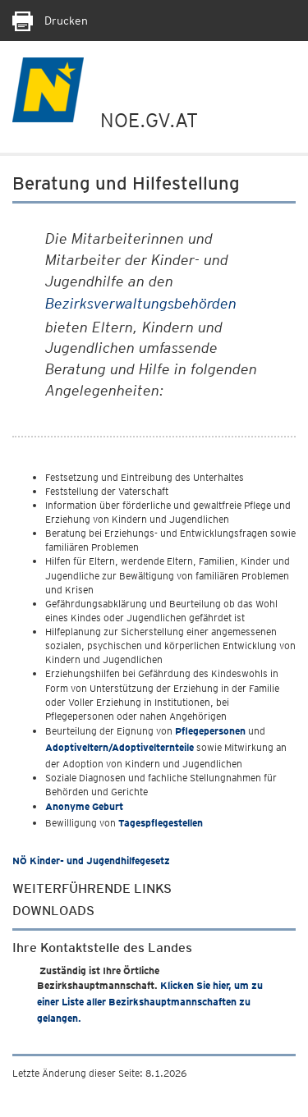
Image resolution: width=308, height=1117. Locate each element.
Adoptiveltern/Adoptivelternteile (119, 747)
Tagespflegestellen (160, 823)
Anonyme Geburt (84, 806)
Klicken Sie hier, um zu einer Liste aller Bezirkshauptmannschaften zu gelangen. (150, 1002)
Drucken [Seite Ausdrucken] (50, 20)
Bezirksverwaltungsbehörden (141, 303)
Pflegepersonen (210, 731)
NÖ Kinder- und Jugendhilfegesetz (91, 860)
